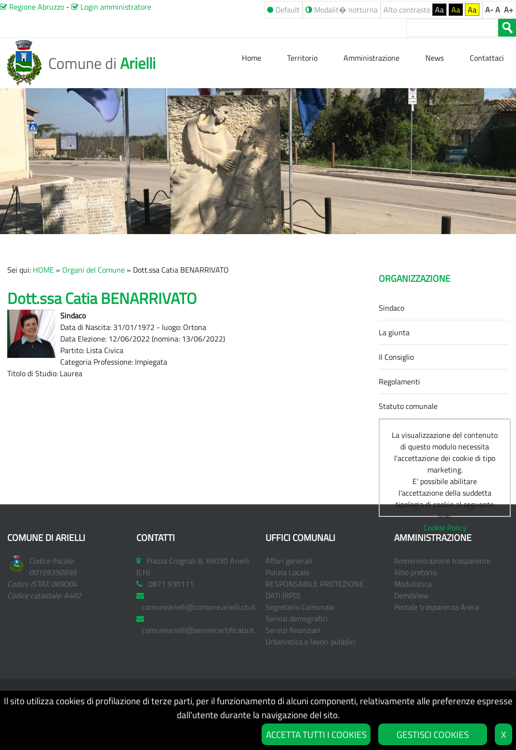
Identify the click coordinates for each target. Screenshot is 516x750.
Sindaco (391, 308)
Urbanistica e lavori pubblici (310, 641)
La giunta (394, 332)
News (435, 58)
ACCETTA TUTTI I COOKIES (316, 734)
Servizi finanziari (292, 630)
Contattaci (487, 58)
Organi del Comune (93, 270)
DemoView (411, 595)
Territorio (302, 58)
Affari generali (288, 560)
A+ (508, 9)
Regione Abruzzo (32, 7)
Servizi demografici (296, 618)
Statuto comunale (408, 406)
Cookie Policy (444, 527)
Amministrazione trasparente (442, 560)
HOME (43, 270)
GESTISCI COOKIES (433, 734)
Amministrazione (371, 58)
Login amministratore (111, 7)
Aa (439, 9)
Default (283, 9)
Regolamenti (399, 381)
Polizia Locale (287, 572)
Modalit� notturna (341, 9)
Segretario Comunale (299, 607)
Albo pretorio (415, 572)
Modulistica (413, 584)
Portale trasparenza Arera (436, 607)
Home (252, 58)
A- (489, 9)
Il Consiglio (396, 357)
